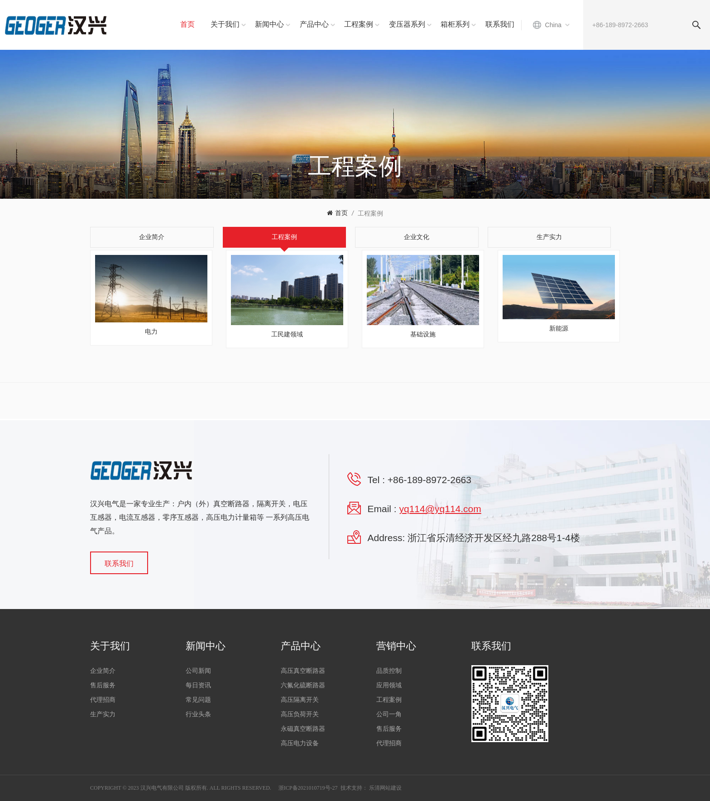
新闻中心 (269, 24)
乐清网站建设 (385, 788)
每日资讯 (198, 685)
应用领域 (389, 685)
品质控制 (389, 670)
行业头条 (198, 714)
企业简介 (102, 670)
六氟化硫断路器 (303, 685)
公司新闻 (198, 670)
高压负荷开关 (300, 714)
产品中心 (314, 24)
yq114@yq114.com (440, 509)
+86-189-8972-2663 (429, 480)
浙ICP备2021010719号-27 (308, 788)
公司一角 (389, 714)
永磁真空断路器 (303, 728)
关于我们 (225, 24)
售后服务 (102, 685)
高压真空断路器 (303, 670)
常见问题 (198, 699)
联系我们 (499, 24)
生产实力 (102, 714)
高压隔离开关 (300, 699)
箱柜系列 (455, 24)
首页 (187, 24)
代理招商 (102, 699)
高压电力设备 (300, 743)
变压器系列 (407, 24)
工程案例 (358, 24)
